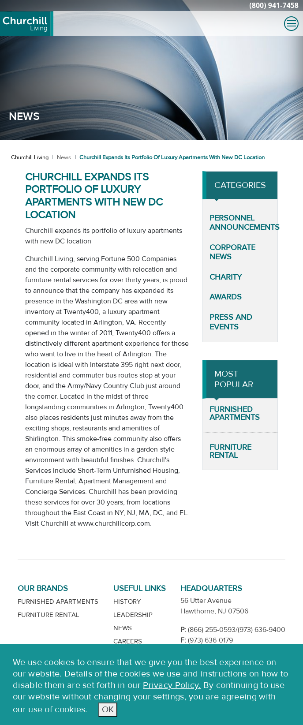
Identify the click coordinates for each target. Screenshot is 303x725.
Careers (127, 641)
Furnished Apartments (234, 413)
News (64, 157)
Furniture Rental (230, 451)
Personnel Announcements (244, 223)
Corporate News (232, 252)
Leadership (133, 615)
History (127, 602)
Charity (225, 277)
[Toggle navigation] (291, 23)
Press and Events (230, 322)
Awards (225, 297)
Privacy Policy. (172, 685)
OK (108, 709)
